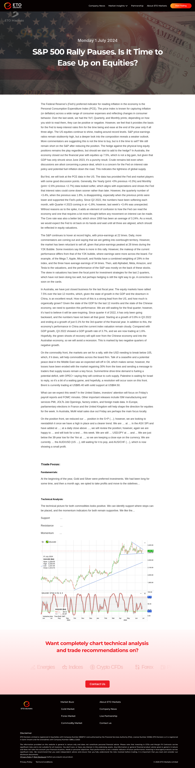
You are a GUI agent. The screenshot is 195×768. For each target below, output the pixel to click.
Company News (97, 5)
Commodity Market (71, 723)
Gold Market (67, 709)
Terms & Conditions (44, 762)
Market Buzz (67, 702)
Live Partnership (108, 716)
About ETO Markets (157, 5)
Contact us (105, 723)
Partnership (137, 5)
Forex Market (68, 716)
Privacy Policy (26, 762)
